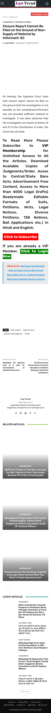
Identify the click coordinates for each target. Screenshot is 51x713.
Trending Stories (23, 22)
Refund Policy (9, 705)
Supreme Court (28, 330)
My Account (42, 705)
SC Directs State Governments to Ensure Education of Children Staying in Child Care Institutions (38, 368)
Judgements (13, 17)
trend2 (27, 334)
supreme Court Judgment (13, 334)
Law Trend (9, 43)
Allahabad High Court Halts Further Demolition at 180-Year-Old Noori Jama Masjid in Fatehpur (33, 646)
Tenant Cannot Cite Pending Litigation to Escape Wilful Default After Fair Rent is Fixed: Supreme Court (25, 575)
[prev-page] (4, 587)
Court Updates (24, 640)
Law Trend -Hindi (25, 623)
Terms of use (36, 702)
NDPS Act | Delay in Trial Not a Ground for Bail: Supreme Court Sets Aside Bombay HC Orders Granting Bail (25, 472)
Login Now (32, 705)
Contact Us (21, 705)
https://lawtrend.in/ (26, 402)
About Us (11, 702)
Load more (25, 691)
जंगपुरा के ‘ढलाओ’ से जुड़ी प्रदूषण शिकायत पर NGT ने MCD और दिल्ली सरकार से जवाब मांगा (32, 681)
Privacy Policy (23, 702)
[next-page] (8, 587)
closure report (15, 330)
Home (5, 17)
